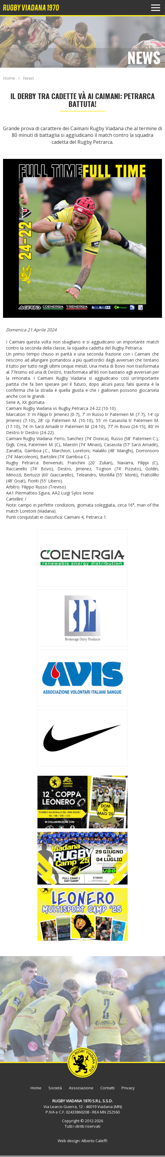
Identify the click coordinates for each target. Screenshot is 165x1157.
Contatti (107, 1088)
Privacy (128, 1088)
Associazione (81, 1088)
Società (55, 1088)
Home (9, 78)
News (28, 78)
